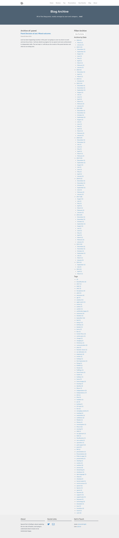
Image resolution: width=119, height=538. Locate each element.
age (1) (78, 297)
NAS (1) (79, 436)
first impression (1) (82, 361)
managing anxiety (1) (83, 411)
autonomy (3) (80, 313)
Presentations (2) (81, 454)
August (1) (80, 54)
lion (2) (79, 408)
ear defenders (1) (81, 352)
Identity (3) (80, 386)
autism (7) (79, 306)
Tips (64, 3)
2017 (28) (79, 196)
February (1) (80, 65)
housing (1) (80, 383)
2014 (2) (79, 262)
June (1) (79, 56)
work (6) (79, 513)
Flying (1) (79, 363)
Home (51, 3)
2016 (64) (79, 215)
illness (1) (79, 388)
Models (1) (80, 420)
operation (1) (80, 442)
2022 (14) (79, 83)
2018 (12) (79, 178)
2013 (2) (79, 269)
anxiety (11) (80, 300)
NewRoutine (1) (81, 438)
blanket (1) (80, 327)
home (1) (79, 379)
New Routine (82, 3)
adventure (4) (80, 295)
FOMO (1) (79, 365)
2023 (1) (79, 79)
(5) (77, 279)
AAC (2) (79, 288)
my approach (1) (81, 433)
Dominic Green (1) (82, 349)
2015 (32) (79, 244)
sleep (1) (79, 476)
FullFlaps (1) (80, 370)
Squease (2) (80, 492)
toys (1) (79, 506)
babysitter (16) (81, 318)
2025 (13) (79, 47)
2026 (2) (79, 40)
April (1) (79, 60)
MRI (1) (79, 431)
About (95, 3)
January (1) (80, 44)
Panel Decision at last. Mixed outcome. (36, 34)
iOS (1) (78, 395)
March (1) (80, 42)
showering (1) (80, 470)
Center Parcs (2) (81, 334)
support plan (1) (81, 497)
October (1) (80, 81)
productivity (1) (81, 458)
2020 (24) (79, 137)
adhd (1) (79, 293)
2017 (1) (79, 284)
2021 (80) (79, 108)
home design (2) (81, 381)
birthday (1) (80, 324)
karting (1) (79, 404)
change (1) (80, 338)
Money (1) (79, 422)
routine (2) (80, 463)
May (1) (79, 58)
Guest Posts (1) (81, 372)
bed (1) (79, 320)
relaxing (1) (80, 460)
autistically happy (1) (82, 311)
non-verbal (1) (81, 440)
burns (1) (79, 329)
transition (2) (80, 508)
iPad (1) (79, 397)
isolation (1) (80, 399)
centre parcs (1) (81, 336)
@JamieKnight (82, 524)
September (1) (81, 51)
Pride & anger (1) (81, 456)
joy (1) (78, 402)
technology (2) (81, 501)
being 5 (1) (80, 322)
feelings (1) (80, 358)
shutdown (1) (80, 472)
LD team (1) (80, 406)
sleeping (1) (80, 479)
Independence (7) (82, 392)
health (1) (79, 374)
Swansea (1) (80, 499)
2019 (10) (79, 158)
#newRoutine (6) (81, 281)
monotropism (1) (81, 424)
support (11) (80, 494)
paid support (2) (81, 445)
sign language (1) (81, 474)
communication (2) (82, 345)
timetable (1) (80, 504)
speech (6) (79, 485)
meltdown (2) (80, 417)
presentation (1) (81, 451)
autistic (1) (80, 309)
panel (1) (79, 447)
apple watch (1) (81, 302)
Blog (89, 3)
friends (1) (79, 368)
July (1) (79, 94)
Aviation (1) (80, 315)
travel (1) (79, 510)
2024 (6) (79, 69)
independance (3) (82, 390)
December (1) (81, 72)
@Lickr (79, 526)
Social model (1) (81, 481)
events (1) (79, 356)
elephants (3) (80, 354)
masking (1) (80, 413)
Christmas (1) (80, 343)
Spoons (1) (80, 488)
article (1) (79, 304)
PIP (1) (78, 449)
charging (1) (80, 340)
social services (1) (82, 483)
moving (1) (80, 429)
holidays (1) (80, 377)
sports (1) (79, 490)
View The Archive (79, 34)
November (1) (81, 49)
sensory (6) (80, 467)
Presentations (72, 3)
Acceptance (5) (81, 290)
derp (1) (79, 347)
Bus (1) (79, 331)
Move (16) (79, 426)
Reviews (58, 3)
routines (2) (80, 465)
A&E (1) (79, 286)
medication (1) (81, 415)
